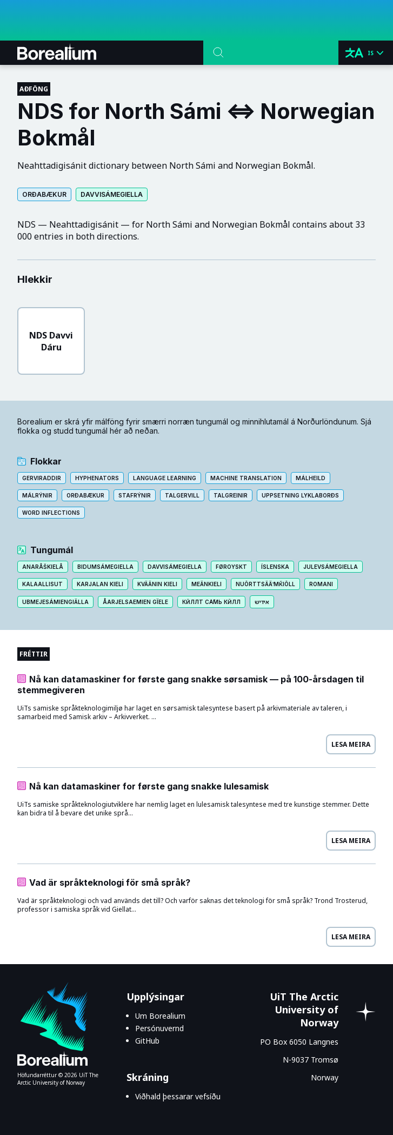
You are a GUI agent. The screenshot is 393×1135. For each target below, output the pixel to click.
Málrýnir (37, 495)
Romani (321, 584)
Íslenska (275, 566)
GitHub (147, 1041)
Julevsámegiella (330, 566)
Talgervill (182, 495)
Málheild (310, 478)
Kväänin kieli (157, 584)
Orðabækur (44, 194)
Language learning (164, 478)
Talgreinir (231, 495)
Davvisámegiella (112, 194)
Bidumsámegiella (105, 566)
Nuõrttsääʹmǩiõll (265, 584)
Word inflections (51, 512)
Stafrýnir (134, 495)
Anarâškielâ (42, 566)
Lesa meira (350, 744)
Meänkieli (206, 584)
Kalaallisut (42, 584)
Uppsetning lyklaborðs (300, 495)
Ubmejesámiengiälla (55, 602)
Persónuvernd (159, 1028)
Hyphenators (97, 478)
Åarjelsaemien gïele (135, 602)
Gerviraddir (41, 478)
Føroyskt (231, 566)
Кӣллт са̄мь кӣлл (211, 602)
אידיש (262, 602)
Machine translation (246, 478)
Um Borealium (160, 1016)
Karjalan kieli (100, 584)
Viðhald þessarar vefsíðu (178, 1096)
